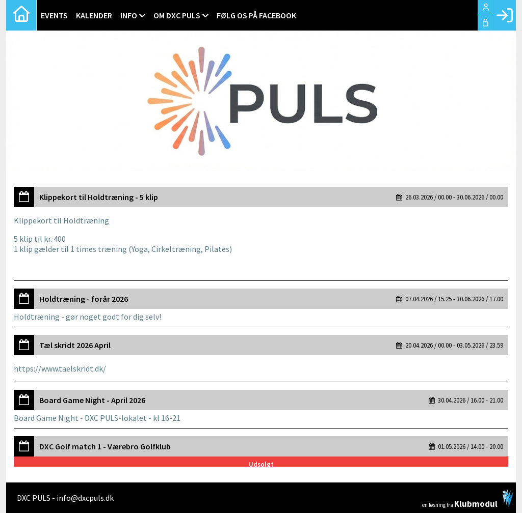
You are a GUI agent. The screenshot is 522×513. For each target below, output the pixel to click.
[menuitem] (21, 15)
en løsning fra (467, 498)
